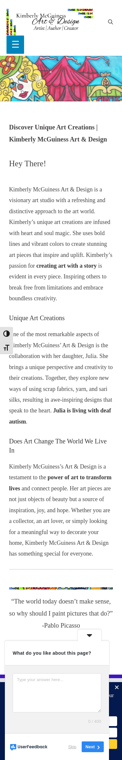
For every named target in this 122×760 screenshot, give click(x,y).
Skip (72, 746)
